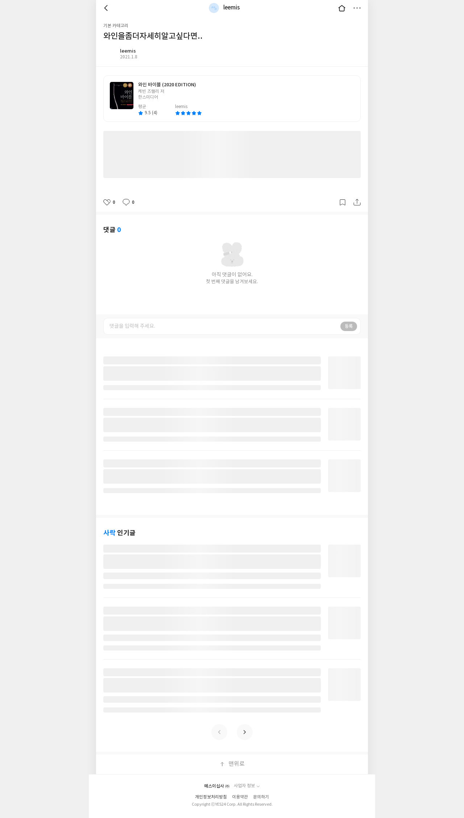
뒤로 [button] (107, 8)
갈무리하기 (342, 202)
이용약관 (240, 797)
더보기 (357, 8)
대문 (341, 8)
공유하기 (357, 202)
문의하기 (261, 797)
